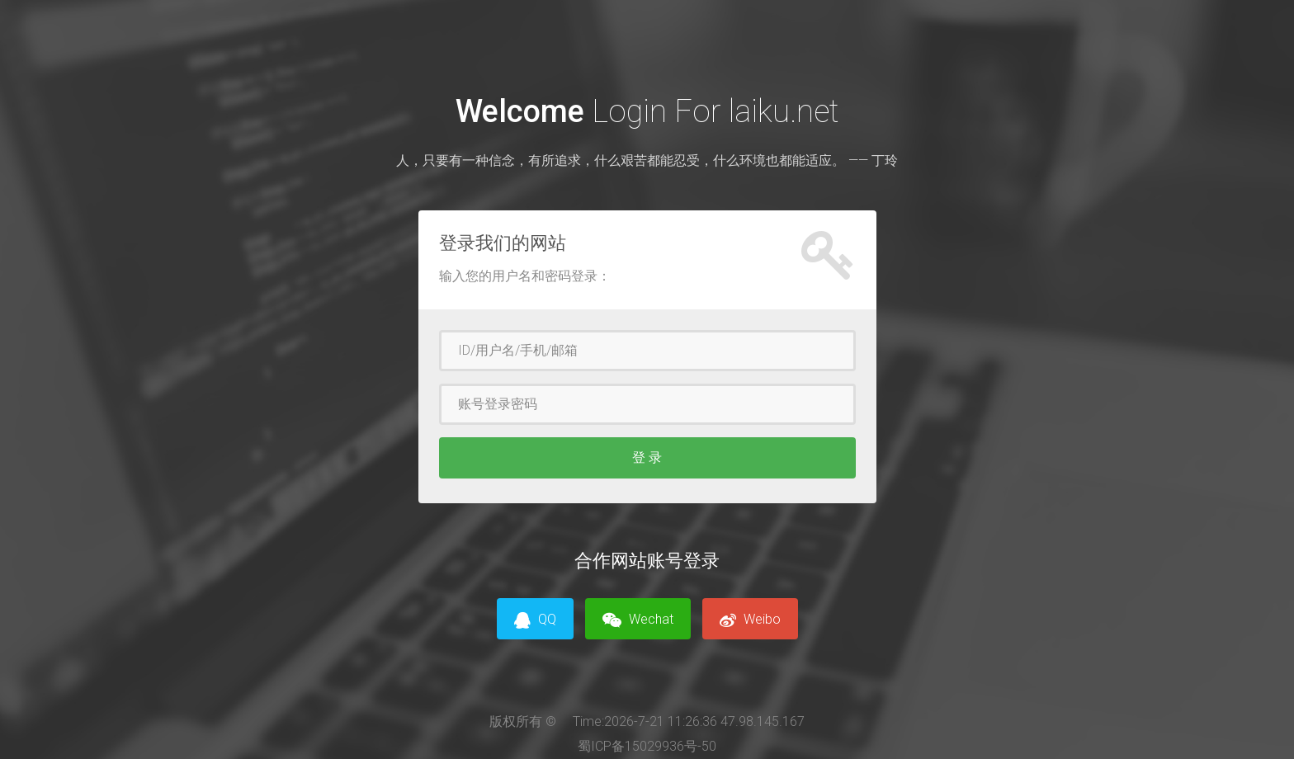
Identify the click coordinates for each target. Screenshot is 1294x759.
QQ (535, 620)
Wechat (637, 620)
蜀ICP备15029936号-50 (647, 746)
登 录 (647, 457)
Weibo (750, 620)
